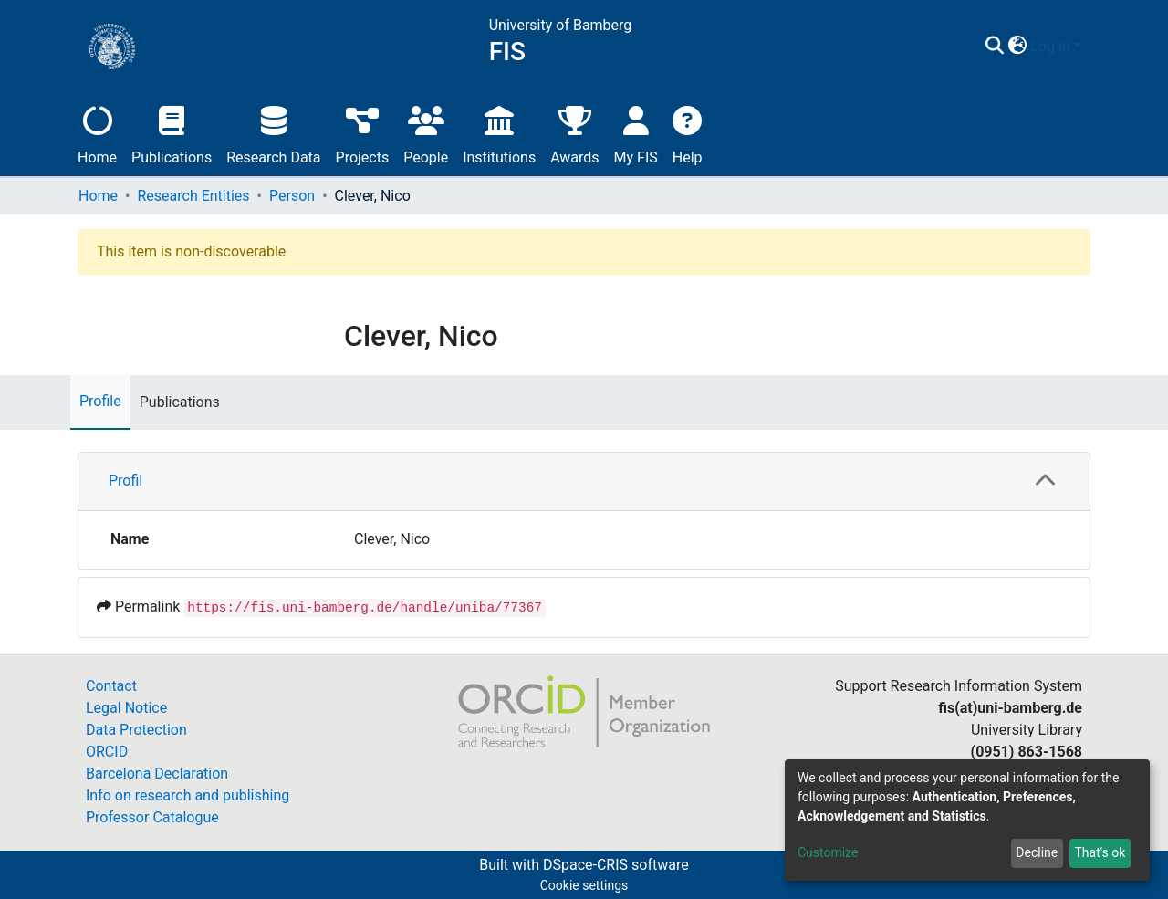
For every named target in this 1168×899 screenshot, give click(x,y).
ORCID (107, 751)
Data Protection (136, 729)
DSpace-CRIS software (616, 864)
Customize (828, 852)
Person (292, 195)
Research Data (273, 132)
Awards (574, 132)
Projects (363, 132)
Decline (1037, 852)
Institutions (499, 132)
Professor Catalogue (152, 817)
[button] (1017, 46)
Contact (111, 686)
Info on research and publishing (187, 795)
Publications (171, 132)
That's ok (1099, 852)
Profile (100, 401)
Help (688, 132)
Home (97, 132)
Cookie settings (584, 885)
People (425, 132)
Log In (1050, 46)
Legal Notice (126, 707)
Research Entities (193, 195)
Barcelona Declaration (157, 773)
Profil (125, 480)
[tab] (584, 482)
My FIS (636, 132)
